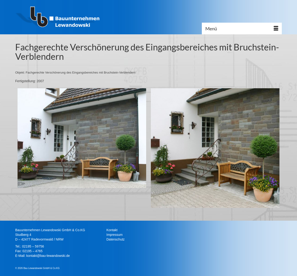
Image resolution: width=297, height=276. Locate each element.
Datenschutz (115, 239)
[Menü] (242, 28)
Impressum (114, 235)
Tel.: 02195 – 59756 (29, 246)
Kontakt (111, 230)
